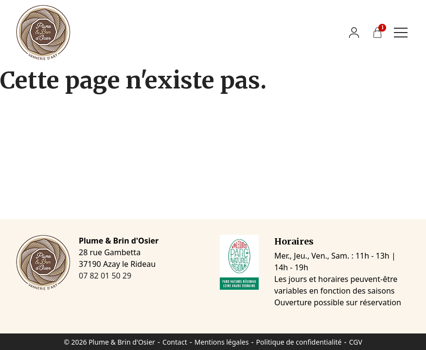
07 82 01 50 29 (105, 275)
